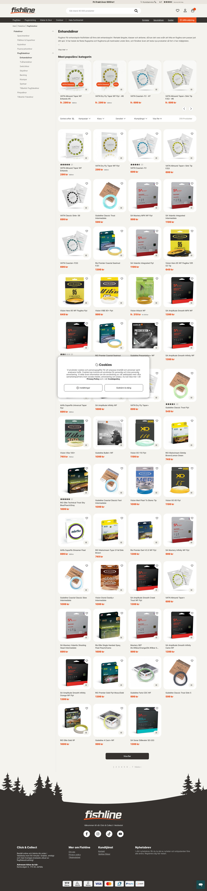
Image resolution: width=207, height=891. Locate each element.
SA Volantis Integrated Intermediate (175, 216)
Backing (23, 75)
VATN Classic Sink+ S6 (70, 215)
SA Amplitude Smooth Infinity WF (180, 355)
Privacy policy (75, 854)
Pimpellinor (22, 92)
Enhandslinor (26, 57)
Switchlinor (24, 66)
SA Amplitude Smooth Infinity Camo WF (178, 646)
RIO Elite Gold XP (67, 740)
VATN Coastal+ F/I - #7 (140, 96)
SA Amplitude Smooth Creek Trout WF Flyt (142, 599)
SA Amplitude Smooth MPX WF (179, 310)
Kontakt (101, 851)
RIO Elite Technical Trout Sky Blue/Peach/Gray (72, 503)
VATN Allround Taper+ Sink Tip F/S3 (179, 167)
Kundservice (148, 2)
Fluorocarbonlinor (24, 49)
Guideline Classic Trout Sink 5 (178, 693)
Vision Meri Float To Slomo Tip (143, 500)
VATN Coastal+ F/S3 (69, 263)
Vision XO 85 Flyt (173, 500)
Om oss (72, 852)
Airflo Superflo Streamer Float (73, 550)
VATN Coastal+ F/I (138, 168)
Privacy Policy (93, 379)
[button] (176, 2)
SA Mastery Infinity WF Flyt (177, 550)
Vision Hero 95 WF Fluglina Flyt (73, 310)
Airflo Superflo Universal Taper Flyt (73, 406)
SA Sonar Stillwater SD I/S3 (142, 740)
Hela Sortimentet (76, 20)
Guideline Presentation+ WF (142, 355)
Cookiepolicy (114, 379)
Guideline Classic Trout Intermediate (105, 216)
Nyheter (145, 20)
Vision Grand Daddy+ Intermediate (104, 599)
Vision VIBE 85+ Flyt (104, 310)
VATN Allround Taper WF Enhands (71, 169)
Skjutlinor (24, 71)
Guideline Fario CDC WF (140, 693)
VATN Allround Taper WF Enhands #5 (71, 97)
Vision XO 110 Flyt (138, 453)
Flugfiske (16, 20)
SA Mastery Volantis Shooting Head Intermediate (73, 646)
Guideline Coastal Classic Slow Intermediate (73, 599)
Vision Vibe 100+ (67, 453)
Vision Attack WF (137, 310)
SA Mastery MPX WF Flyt (141, 215)
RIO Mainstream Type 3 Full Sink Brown (109, 551)
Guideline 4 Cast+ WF (104, 740)
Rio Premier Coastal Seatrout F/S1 (107, 264)
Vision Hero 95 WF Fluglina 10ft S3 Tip (179, 264)
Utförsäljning (187, 20)
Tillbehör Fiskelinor (25, 97)
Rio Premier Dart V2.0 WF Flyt (143, 550)
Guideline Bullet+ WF (104, 453)
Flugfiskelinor (32, 26)
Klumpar (23, 79)
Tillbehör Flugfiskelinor (29, 88)
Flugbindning (30, 20)
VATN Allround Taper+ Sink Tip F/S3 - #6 (178, 97)
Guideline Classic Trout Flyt (177, 407)
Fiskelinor (21, 26)
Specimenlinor (23, 36)
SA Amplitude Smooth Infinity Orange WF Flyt (73, 694)
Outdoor (59, 20)
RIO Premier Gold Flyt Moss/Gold (109, 693)
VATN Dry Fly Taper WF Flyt (107, 166)
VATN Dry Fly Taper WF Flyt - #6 (109, 96)
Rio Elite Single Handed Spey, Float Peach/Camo (108, 646)
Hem (14, 26)
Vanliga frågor (104, 854)
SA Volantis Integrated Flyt (142, 263)
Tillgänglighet (74, 857)
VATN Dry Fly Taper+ (139, 405)
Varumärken (158, 20)
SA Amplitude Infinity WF (106, 405)
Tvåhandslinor (26, 62)
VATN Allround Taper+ (175, 598)
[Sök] (103, 11)
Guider (171, 20)
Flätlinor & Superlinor (26, 40)
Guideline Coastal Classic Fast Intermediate (108, 501)
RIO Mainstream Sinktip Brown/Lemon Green (176, 454)
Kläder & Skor (46, 20)
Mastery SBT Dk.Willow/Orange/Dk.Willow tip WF (144, 646)
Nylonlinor (21, 44)
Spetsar (23, 84)
